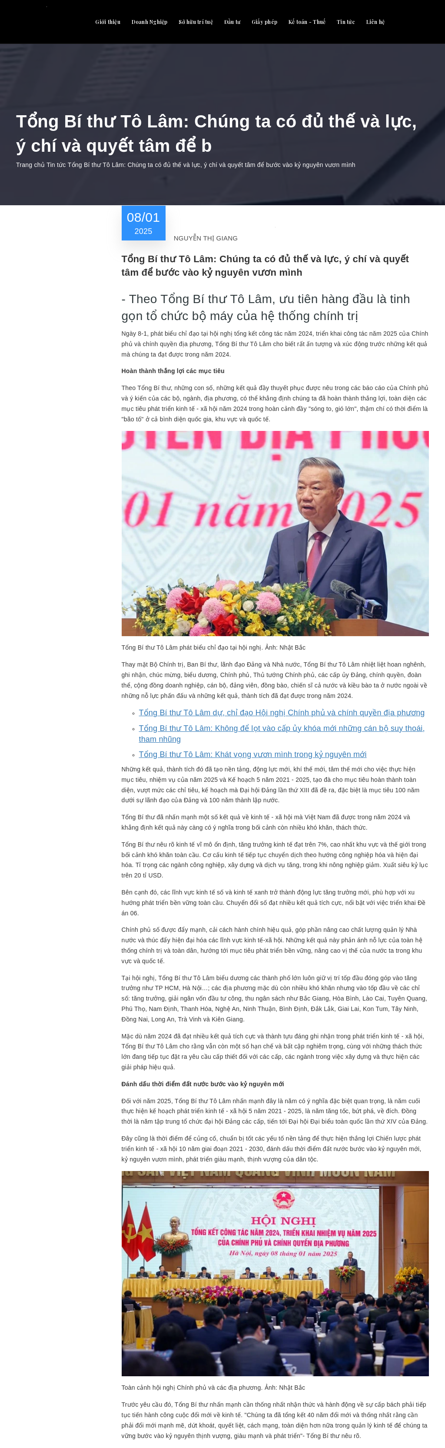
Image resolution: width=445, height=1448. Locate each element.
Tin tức (346, 21)
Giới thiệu (107, 21)
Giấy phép (264, 21)
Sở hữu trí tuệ (196, 21)
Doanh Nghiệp (150, 21)
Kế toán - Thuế (307, 21)
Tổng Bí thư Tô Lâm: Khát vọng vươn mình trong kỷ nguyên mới (253, 754)
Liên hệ (375, 21)
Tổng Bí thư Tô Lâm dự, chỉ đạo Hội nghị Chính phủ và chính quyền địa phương (282, 712)
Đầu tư (232, 21)
